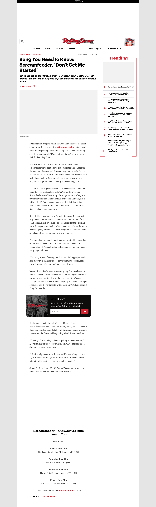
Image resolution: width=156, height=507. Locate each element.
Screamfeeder (66, 147)
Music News (36, 54)
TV (82, 49)
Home (22, 54)
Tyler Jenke (28, 86)
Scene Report (95, 49)
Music (47, 49)
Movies (72, 49)
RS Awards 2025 (114, 49)
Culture (59, 49)
